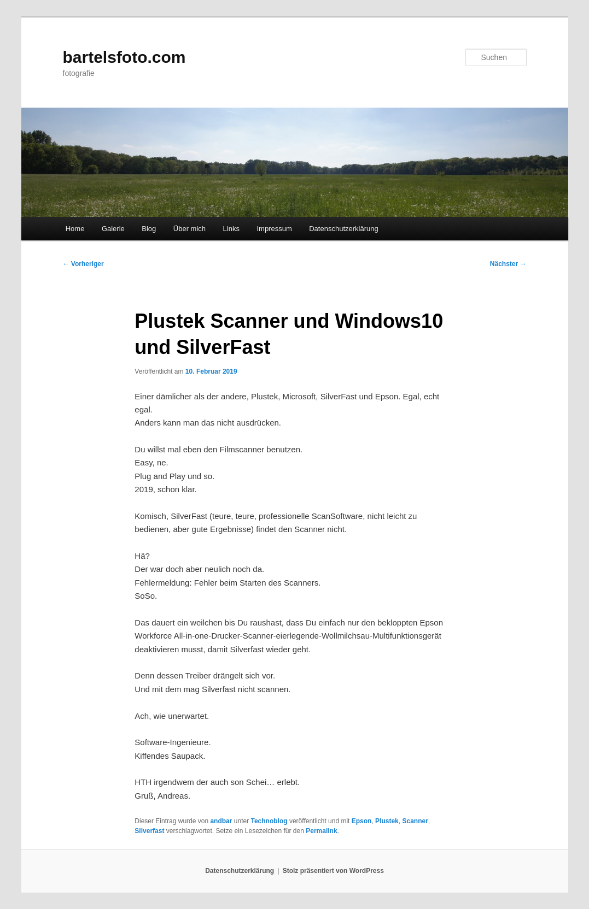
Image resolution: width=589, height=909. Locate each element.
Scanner (415, 821)
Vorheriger (83, 264)
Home (75, 229)
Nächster (508, 264)
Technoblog (268, 821)
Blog (149, 229)
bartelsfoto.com (124, 57)
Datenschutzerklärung (343, 229)
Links (231, 229)
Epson (362, 821)
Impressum (273, 229)
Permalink (321, 831)
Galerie (113, 229)
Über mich (189, 229)
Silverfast (149, 831)
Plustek (387, 821)
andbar (221, 821)
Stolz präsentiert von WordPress (333, 871)
